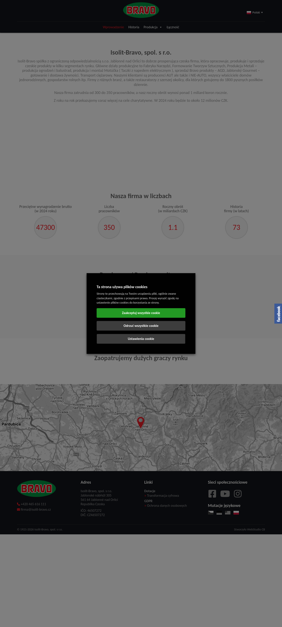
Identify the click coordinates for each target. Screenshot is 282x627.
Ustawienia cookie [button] (141, 339)
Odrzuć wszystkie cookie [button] (141, 326)
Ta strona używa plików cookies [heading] (122, 286)
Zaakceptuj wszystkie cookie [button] (141, 313)
